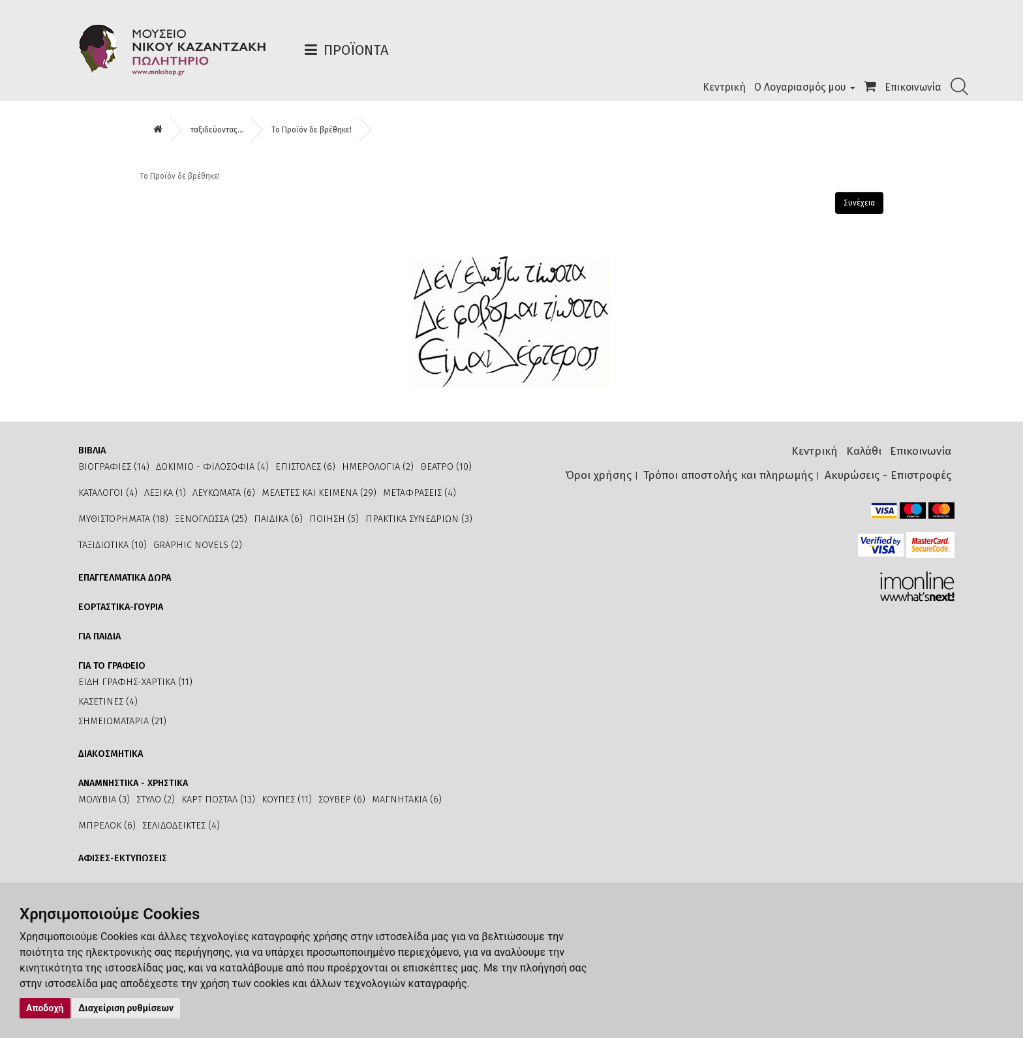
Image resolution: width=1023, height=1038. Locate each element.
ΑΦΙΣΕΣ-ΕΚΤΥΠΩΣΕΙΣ (122, 858)
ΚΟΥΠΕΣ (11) (287, 799)
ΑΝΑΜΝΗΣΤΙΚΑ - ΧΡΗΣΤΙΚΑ (133, 783)
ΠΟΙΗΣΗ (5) (334, 519)
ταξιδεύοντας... (217, 129)
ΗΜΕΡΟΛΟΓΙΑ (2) (378, 466)
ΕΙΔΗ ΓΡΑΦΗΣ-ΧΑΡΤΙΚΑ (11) (135, 682)
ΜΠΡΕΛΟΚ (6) (107, 825)
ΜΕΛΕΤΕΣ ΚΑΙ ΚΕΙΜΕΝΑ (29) (319, 492)
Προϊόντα (356, 50)
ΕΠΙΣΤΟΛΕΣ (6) (305, 466)
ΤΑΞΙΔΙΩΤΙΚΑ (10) (112, 545)
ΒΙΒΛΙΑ (92, 450)
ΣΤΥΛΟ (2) (155, 799)
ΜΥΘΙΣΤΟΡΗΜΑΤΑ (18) (123, 519)
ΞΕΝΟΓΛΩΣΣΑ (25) (211, 519)
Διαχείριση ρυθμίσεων (126, 1008)
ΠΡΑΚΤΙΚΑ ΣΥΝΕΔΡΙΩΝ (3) (418, 519)
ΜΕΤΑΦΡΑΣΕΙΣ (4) (419, 492)
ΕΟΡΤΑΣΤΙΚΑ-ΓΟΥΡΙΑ (120, 607)
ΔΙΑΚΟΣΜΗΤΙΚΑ (110, 753)
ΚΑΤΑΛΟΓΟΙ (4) (108, 492)
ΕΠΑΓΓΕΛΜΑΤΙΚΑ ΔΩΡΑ (124, 577)
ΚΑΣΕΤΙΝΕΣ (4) (108, 701)
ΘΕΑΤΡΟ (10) (446, 466)
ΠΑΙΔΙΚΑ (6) (278, 519)
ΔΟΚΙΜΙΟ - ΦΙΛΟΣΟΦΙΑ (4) (212, 466)
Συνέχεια (859, 202)
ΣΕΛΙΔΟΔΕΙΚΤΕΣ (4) (181, 825)
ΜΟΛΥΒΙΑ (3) (104, 799)
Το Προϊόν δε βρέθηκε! (311, 129)
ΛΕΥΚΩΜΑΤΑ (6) (223, 492)
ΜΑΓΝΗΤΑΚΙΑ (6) (407, 799)
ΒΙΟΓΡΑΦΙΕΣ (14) (113, 466)
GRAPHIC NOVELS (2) (197, 545)
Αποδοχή (45, 1008)
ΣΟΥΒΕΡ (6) (341, 799)
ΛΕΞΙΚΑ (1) (165, 492)
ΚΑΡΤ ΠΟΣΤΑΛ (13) (218, 799)
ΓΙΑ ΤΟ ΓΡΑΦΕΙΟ (111, 665)
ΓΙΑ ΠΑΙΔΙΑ (99, 636)
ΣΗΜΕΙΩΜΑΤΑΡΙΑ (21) (122, 721)
